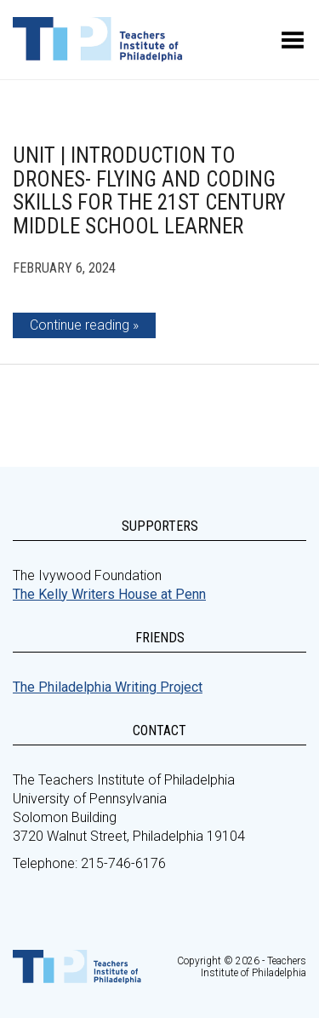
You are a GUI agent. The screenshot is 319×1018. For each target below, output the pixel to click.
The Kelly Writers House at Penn (109, 594)
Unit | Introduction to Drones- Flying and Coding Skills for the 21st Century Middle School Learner (149, 191)
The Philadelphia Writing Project (107, 687)
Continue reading (79, 325)
